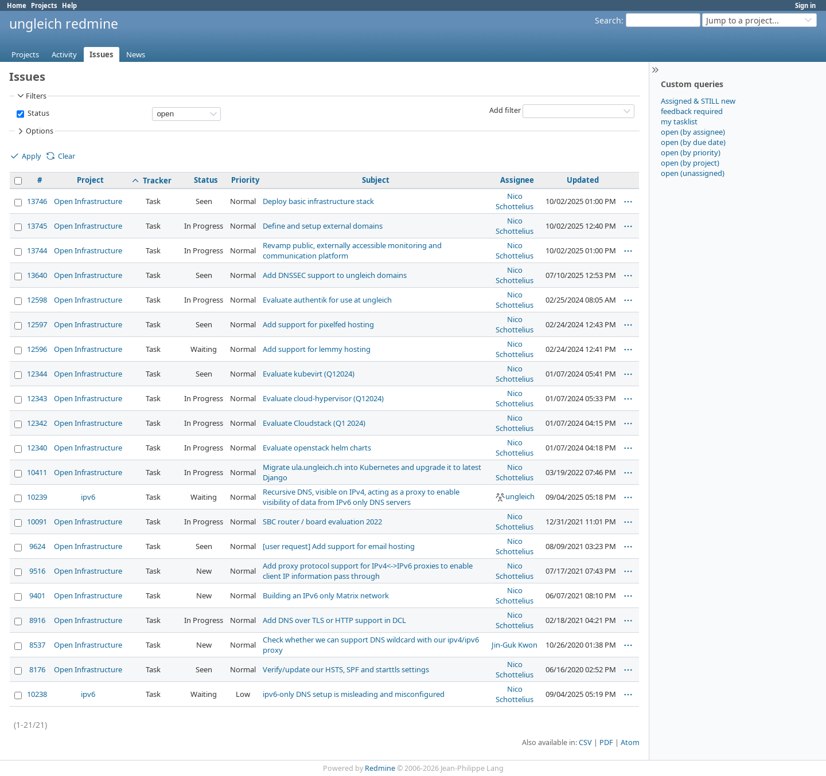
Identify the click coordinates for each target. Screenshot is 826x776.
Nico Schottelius (514, 201)
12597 (37, 324)
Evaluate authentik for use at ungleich (327, 300)
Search (608, 20)
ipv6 (88, 497)
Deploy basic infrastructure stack (318, 201)
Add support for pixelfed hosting (318, 324)
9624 (37, 546)
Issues (101, 54)
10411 (37, 472)
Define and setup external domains (323, 226)
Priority (245, 180)
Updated (583, 180)
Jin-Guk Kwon (514, 645)
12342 (37, 423)
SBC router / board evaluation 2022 (322, 521)
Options (34, 131)
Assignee (517, 180)
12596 (37, 349)
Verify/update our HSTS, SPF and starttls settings (346, 669)
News (135, 54)
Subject (375, 180)
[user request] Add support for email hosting (339, 546)
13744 (37, 250)
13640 (37, 275)
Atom (630, 742)
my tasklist (679, 121)
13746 (37, 201)
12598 (37, 300)
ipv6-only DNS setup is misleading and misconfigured (354, 694)
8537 (37, 645)
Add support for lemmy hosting (317, 349)
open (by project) (690, 163)
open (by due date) (693, 142)
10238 (37, 694)
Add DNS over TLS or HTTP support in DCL (334, 620)
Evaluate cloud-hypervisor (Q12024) (323, 398)
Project (90, 180)
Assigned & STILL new (698, 101)
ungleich (515, 496)
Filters (30, 96)
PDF (606, 742)
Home (16, 5)
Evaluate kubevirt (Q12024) (308, 374)
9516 (37, 571)
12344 (37, 374)
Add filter (505, 110)
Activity (64, 54)
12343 (37, 398)
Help (69, 5)
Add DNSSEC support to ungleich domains (335, 275)
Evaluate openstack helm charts (317, 447)
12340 (37, 447)
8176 (37, 669)
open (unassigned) (692, 173)
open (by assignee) (693, 132)
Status (37, 113)
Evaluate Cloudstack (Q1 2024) (314, 423)
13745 (37, 226)
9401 (37, 595)
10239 (37, 497)
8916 (37, 620)
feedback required (692, 111)
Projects (44, 5)
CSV (585, 742)
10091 (37, 521)
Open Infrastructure (88, 201)
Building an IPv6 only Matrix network (326, 595)
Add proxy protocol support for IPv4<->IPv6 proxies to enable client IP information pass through (368, 571)
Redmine (380, 768)
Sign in (805, 5)
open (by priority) (690, 152)
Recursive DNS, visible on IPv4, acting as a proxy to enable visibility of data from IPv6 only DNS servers (361, 497)
